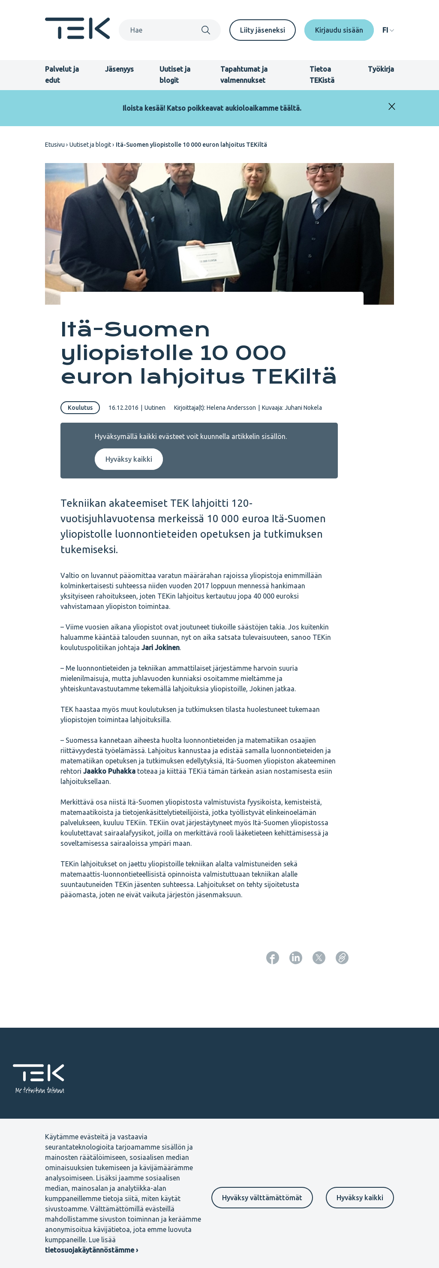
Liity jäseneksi (262, 30)
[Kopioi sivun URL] (342, 957)
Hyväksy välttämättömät (262, 1197)
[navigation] (388, 30)
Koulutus (80, 407)
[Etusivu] (77, 36)
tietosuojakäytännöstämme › (91, 1250)
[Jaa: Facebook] (272, 957)
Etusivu (55, 144)
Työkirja (381, 69)
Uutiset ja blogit (90, 144)
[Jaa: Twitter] (319, 957)
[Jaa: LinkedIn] (295, 957)
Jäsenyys (119, 69)
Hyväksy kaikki (360, 1197)
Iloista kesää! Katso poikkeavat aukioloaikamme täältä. (212, 108)
